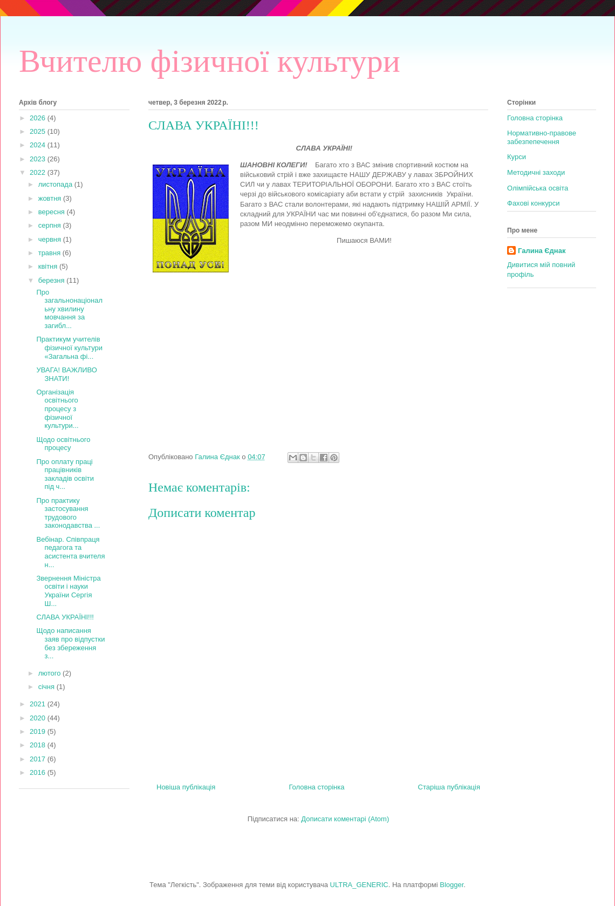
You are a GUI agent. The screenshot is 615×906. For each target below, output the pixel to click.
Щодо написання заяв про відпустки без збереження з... (70, 643)
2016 (38, 772)
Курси (516, 157)
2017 (38, 759)
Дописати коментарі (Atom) (345, 819)
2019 (38, 731)
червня (50, 239)
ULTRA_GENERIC (359, 885)
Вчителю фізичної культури (209, 61)
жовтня (50, 198)
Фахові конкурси (533, 203)
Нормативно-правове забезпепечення (541, 137)
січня (47, 687)
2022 (38, 172)
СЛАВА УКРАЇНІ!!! (64, 617)
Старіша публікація (449, 787)
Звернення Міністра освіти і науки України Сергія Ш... (68, 591)
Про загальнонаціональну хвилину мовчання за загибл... (69, 309)
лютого (50, 673)
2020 (38, 718)
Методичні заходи (536, 172)
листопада (56, 184)
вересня (52, 212)
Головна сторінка (316, 787)
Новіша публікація (185, 787)
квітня (48, 266)
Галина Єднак (541, 251)
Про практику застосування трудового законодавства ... (68, 513)
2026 (38, 118)
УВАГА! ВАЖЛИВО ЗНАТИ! (66, 374)
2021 (38, 704)
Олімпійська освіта (537, 188)
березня (52, 280)
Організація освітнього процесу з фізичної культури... (57, 409)
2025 (38, 131)
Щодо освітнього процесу (63, 443)
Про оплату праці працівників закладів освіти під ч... (65, 474)
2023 (38, 159)
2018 (38, 745)
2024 (38, 145)
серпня (50, 225)
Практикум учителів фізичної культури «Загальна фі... (69, 347)
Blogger (451, 885)
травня (50, 253)
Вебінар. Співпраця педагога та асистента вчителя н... (70, 552)
